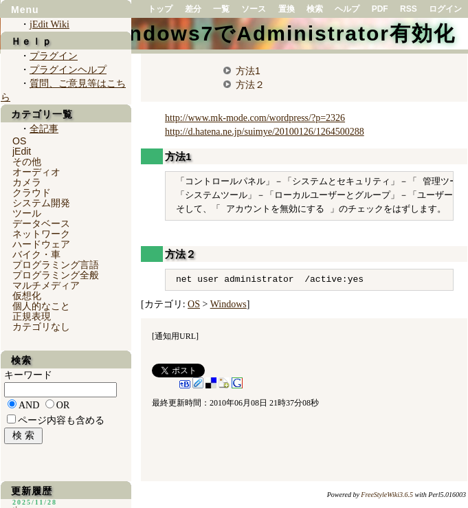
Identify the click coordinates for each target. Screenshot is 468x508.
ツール (26, 213)
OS (194, 304)
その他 (26, 161)
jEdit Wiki (49, 24)
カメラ (26, 182)
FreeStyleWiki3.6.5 (387, 494)
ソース (253, 9)
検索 (315, 9)
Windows (228, 304)
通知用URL (175, 336)
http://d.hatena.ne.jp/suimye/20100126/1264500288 (264, 131)
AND (29, 405)
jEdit (21, 151)
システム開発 (41, 202)
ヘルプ (347, 9)
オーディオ (36, 171)
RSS (408, 9)
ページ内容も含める (61, 420)
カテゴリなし (41, 326)
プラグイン (54, 56)
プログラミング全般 (55, 274)
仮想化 (26, 295)
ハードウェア (41, 244)
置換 (286, 9)
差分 (193, 9)
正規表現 (31, 316)
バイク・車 (36, 254)
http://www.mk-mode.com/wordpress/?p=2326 (255, 118)
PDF (380, 9)
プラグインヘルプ (68, 70)
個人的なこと (41, 305)
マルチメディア (46, 285)
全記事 (44, 129)
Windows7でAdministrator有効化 (278, 33)
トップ (160, 9)
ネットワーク (41, 233)
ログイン (445, 9)
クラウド (31, 192)
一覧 (221, 9)
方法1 (248, 70)
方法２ (250, 84)
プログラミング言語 (55, 264)
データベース (41, 223)
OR (62, 405)
